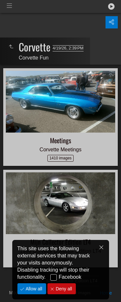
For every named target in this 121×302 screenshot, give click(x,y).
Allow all (33, 288)
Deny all (63, 288)
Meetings (60, 140)
